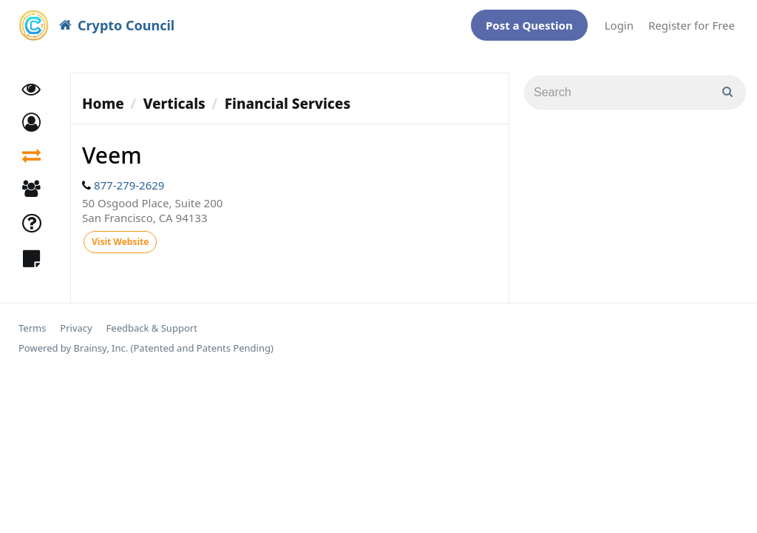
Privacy (76, 321)
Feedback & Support (151, 321)
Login (619, 21)
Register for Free (691, 21)
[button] (31, 115)
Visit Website (120, 234)
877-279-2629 (129, 177)
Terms (32, 321)
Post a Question (529, 21)
